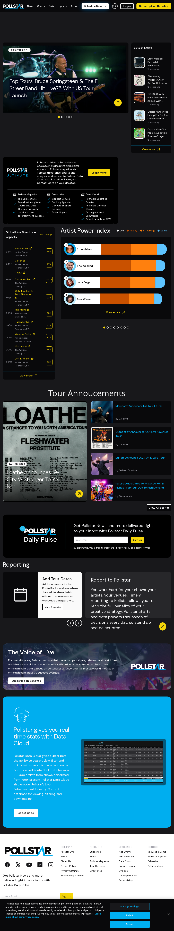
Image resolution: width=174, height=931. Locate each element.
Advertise (153, 861)
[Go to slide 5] (72, 117)
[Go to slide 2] (62, 117)
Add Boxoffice (127, 856)
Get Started (26, 813)
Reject (129, 926)
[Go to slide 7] (125, 327)
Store (64, 856)
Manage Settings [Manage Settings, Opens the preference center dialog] (129, 918)
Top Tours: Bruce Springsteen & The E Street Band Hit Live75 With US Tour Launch (54, 88)
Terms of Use (143, 547)
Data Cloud (125, 861)
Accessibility (126, 880)
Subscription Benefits (154, 6)
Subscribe (95, 851)
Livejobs (123, 870)
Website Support (157, 856)
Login (127, 6)
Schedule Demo (95, 6)
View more (151, 149)
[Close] (168, 926)
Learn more (99, 172)
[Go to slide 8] (128, 327)
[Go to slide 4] (69, 117)
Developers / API (128, 875)
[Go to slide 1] (59, 117)
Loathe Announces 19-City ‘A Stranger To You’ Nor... (34, 479)
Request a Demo (157, 851)
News (93, 856)
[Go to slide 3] (66, 117)
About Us (66, 861)
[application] (116, 274)
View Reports (53, 607)
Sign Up (137, 539)
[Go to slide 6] (121, 327)
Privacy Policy (122, 547)
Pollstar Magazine (99, 861)
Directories (96, 870)
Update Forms (127, 866)
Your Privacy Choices (72, 875)
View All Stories (159, 507)
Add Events (125, 851)
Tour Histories (97, 866)
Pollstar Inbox (155, 866)
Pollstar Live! (67, 851)
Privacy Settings (70, 870)
